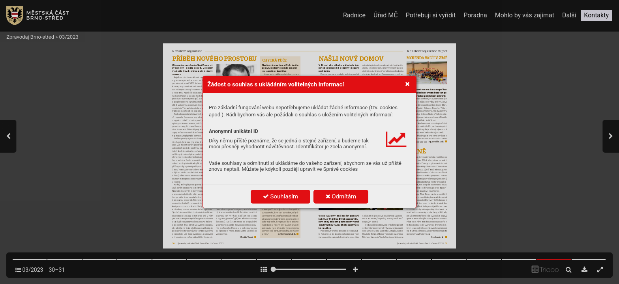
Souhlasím (280, 196)
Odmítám (341, 196)
